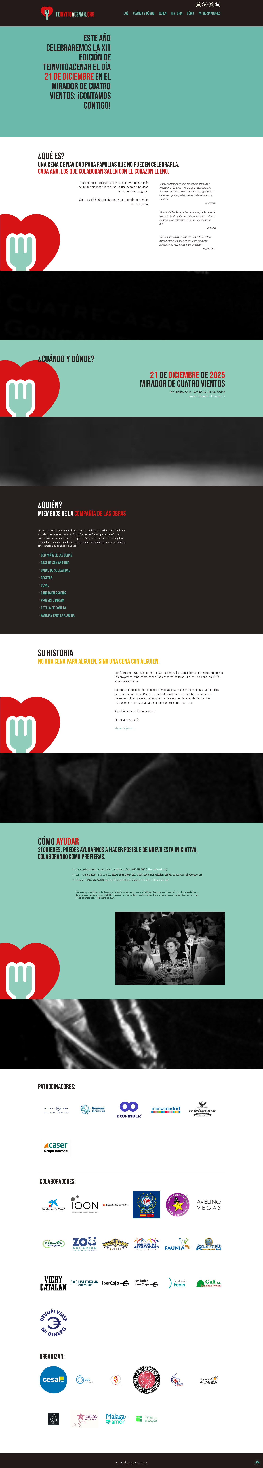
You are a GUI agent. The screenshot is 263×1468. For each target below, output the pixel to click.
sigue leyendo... (125, 728)
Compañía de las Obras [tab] (55, 555)
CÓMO (190, 13)
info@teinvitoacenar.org (154, 880)
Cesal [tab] (43, 585)
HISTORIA (176, 13)
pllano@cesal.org (156, 869)
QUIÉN (163, 13)
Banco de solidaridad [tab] (54, 570)
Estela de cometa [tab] (52, 608)
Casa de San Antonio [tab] (53, 563)
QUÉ (126, 13)
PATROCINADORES (209, 13)
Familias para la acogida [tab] (56, 615)
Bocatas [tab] (45, 578)
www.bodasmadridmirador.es (207, 396)
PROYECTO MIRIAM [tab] (51, 600)
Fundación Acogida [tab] (52, 593)
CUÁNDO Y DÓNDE (144, 13)
